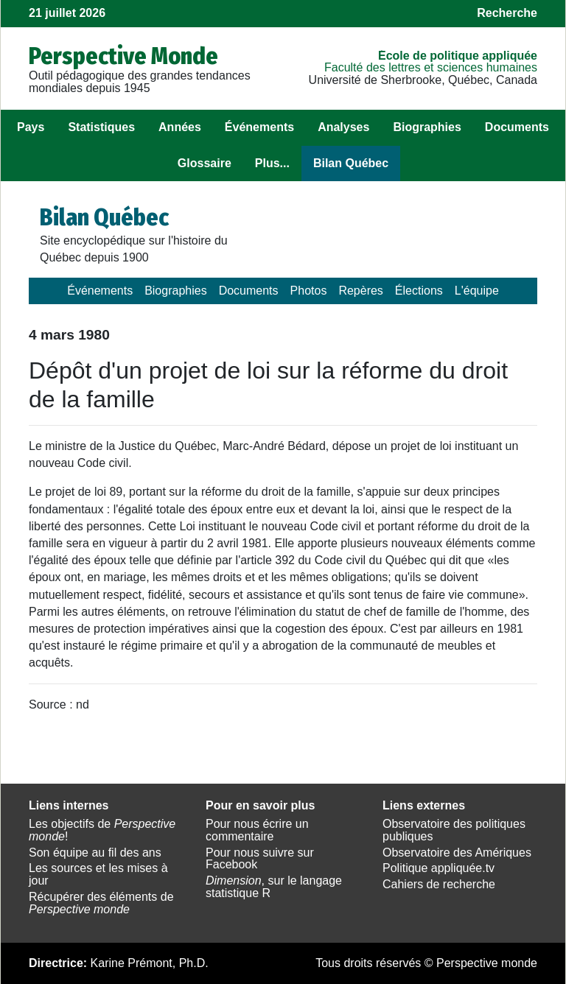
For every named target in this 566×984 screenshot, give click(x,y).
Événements (259, 127)
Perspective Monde (123, 56)
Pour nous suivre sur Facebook (260, 858)
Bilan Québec (350, 163)
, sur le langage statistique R (274, 886)
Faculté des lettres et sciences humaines (430, 67)
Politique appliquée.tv (438, 868)
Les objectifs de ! (102, 830)
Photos (308, 290)
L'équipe (477, 290)
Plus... (272, 163)
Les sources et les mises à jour (98, 874)
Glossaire (204, 163)
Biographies (427, 127)
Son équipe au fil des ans (95, 852)
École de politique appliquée (457, 55)
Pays (30, 127)
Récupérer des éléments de (101, 903)
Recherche (507, 13)
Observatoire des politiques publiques (453, 830)
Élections (419, 290)
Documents (517, 127)
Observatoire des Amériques (456, 852)
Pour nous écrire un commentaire (257, 830)
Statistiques (101, 127)
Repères (360, 290)
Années (179, 127)
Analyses (343, 127)
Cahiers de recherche (438, 884)
